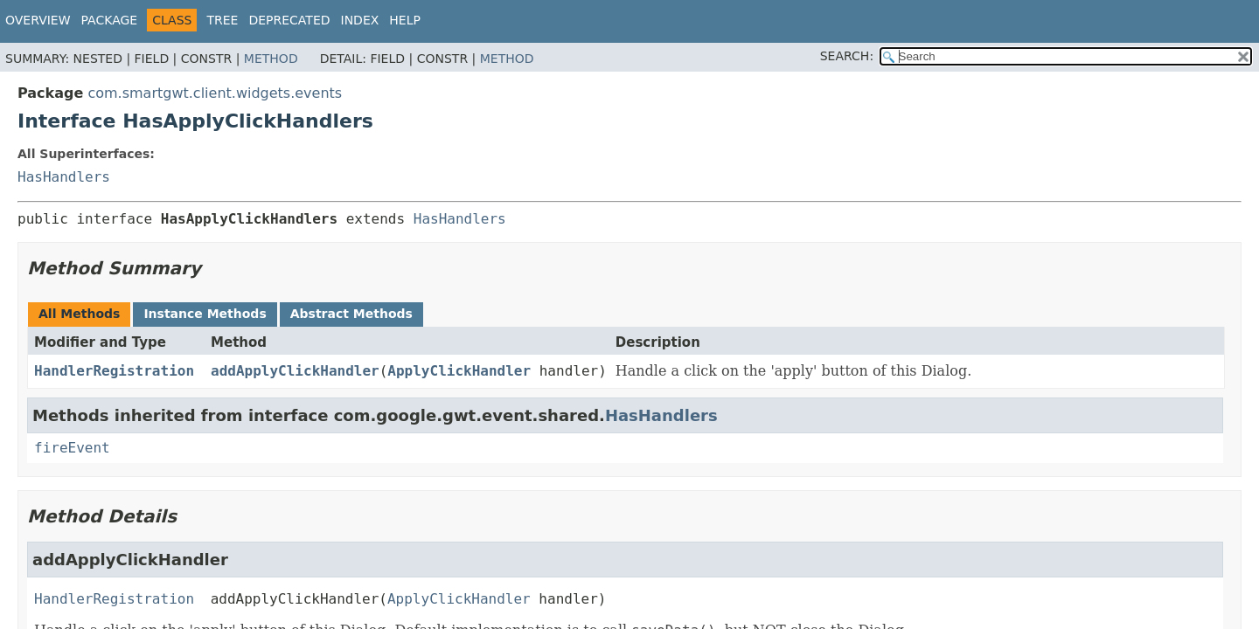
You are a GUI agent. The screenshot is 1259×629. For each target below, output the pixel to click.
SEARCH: (846, 56)
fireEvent (72, 447)
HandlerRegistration (114, 371)
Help (405, 20)
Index (360, 20)
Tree (222, 20)
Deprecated (289, 20)
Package (109, 20)
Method (271, 59)
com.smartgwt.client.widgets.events (214, 93)
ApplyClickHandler (459, 371)
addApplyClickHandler (295, 371)
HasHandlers (63, 177)
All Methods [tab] (79, 314)
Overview (38, 20)
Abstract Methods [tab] (351, 314)
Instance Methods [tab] (204, 314)
